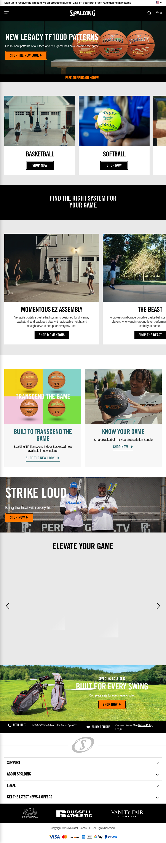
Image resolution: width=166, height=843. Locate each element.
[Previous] (7, 605)
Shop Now (39, 166)
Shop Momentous (52, 335)
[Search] (149, 13)
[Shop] (6, 13)
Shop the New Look (26, 56)
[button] (158, 13)
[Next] (158, 605)
